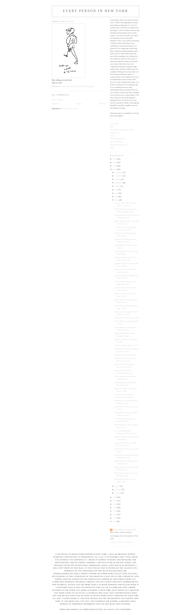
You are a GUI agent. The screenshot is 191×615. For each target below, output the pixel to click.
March (117, 486)
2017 (115, 166)
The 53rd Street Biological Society (122, 130)
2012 (115, 508)
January (118, 493)
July (116, 190)
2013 (115, 504)
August (117, 186)
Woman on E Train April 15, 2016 (126, 345)
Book (112, 127)
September (119, 183)
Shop (112, 148)
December (118, 172)
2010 (115, 514)
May (116, 197)
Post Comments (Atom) (69, 109)
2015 (115, 497)
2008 (115, 521)
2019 (115, 159)
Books (112, 136)
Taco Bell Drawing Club (118, 145)
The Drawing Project (117, 139)
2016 (115, 169)
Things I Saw (114, 133)
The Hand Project (116, 142)
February (118, 489)
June (116, 193)
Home (79, 104)
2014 (115, 501)
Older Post (102, 104)
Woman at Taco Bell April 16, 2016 (126, 318)
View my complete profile (121, 542)
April (117, 200)
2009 (115, 518)
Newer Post (56, 104)
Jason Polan (114, 124)
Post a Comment (57, 100)
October (118, 179)
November (119, 176)
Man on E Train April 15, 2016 (125, 355)
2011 (115, 511)
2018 (115, 162)
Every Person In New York (95, 11)
